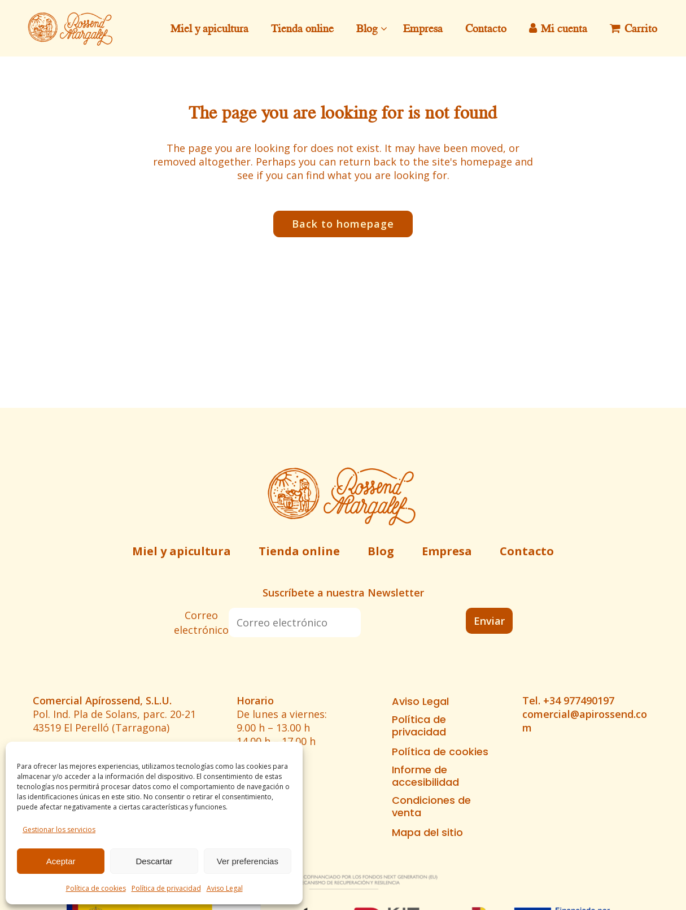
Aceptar (61, 861)
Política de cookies (96, 888)
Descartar (154, 861)
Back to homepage (343, 223)
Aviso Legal (225, 888)
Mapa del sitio (427, 832)
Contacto (527, 551)
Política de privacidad (166, 888)
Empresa (447, 551)
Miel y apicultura (181, 551)
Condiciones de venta (431, 806)
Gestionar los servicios (59, 829)
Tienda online (299, 551)
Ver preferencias (247, 861)
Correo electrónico (201, 622)
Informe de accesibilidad (425, 776)
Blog (381, 551)
